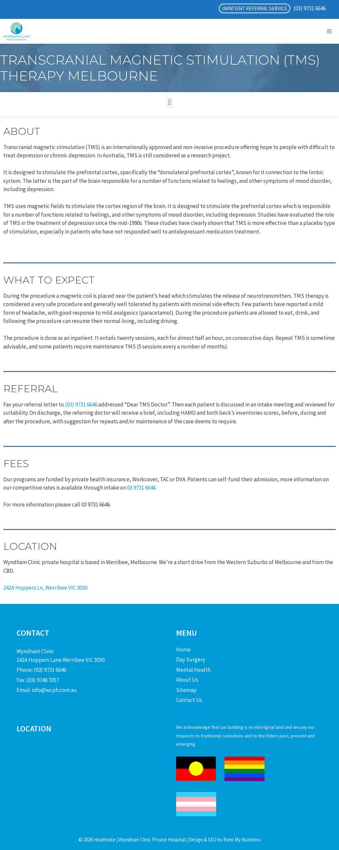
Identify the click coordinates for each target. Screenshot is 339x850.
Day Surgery (190, 659)
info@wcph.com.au (54, 690)
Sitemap (186, 690)
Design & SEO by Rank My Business (224, 839)
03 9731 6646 (141, 487)
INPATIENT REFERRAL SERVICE (254, 8)
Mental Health (193, 669)
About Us (187, 679)
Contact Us (189, 700)
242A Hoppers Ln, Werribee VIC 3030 (45, 587)
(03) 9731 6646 (309, 8)
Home (183, 649)
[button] (169, 102)
